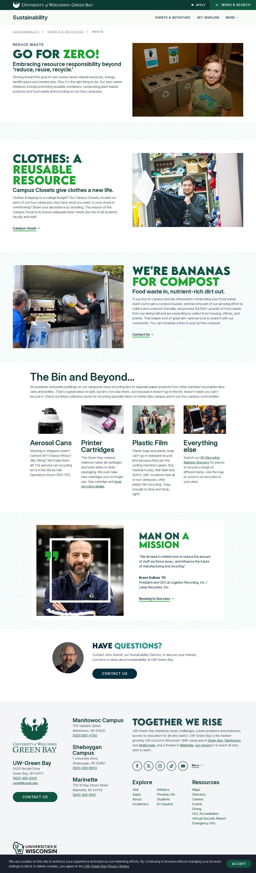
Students (163, 801)
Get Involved (208, 17)
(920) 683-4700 (85, 737)
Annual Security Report (209, 820)
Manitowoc (233, 742)
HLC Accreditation (205, 816)
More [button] (232, 17)
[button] (26, 228)
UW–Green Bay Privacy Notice (106, 866)
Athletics (163, 792)
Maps (196, 792)
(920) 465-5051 (84, 796)
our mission (203, 747)
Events (197, 806)
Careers (197, 801)
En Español (165, 806)
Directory (199, 796)
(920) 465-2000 (25, 780)
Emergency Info (203, 825)
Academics (140, 806)
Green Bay (215, 742)
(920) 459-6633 (85, 769)
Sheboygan (147, 747)
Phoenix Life (166, 796)
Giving (196, 811)
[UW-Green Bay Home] (46, 5)
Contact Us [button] (117, 674)
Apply (198, 5)
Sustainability (30, 17)
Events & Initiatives (172, 17)
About (136, 801)
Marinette (187, 747)
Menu (232, 5)
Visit (135, 792)
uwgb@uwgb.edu (25, 784)
